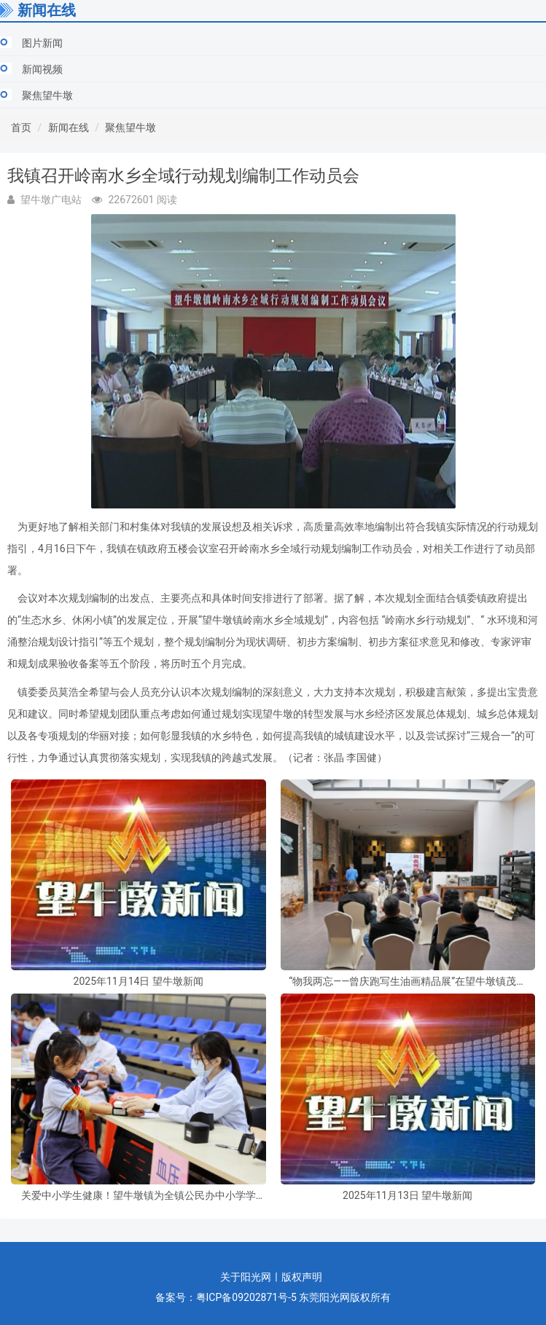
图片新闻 (42, 43)
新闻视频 (42, 69)
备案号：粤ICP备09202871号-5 (226, 1297)
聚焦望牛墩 (47, 95)
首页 (21, 127)
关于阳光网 (245, 1277)
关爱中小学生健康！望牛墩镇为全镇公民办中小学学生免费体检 (138, 1195)
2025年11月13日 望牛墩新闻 (407, 1195)
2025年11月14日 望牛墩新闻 (138, 981)
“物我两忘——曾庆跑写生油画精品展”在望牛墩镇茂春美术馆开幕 (407, 981)
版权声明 (301, 1277)
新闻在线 (68, 127)
